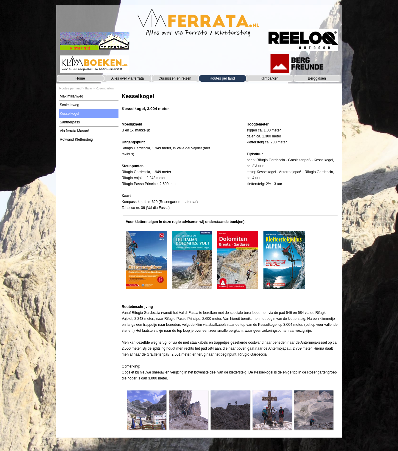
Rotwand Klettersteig (76, 139)
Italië (88, 88)
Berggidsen (317, 78)
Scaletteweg (69, 105)
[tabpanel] (230, 105)
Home (80, 78)
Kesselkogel (69, 113)
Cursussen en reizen (174, 78)
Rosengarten (105, 88)
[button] (147, 410)
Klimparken (269, 78)
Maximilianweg (71, 96)
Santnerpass (70, 122)
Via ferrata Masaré (74, 131)
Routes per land (222, 78)
